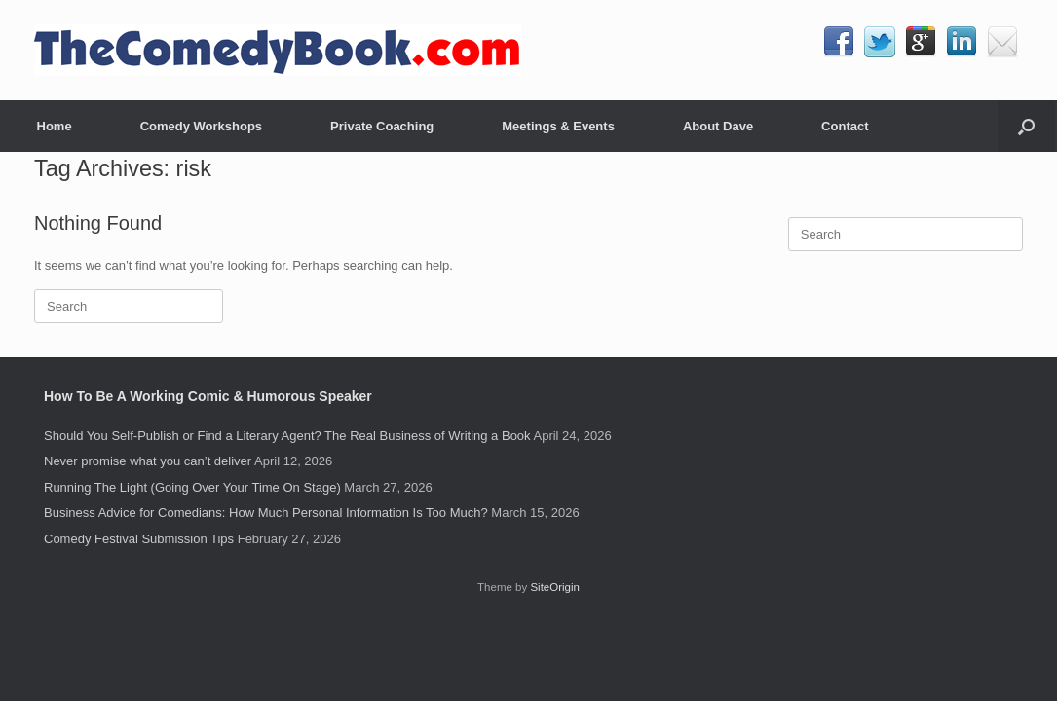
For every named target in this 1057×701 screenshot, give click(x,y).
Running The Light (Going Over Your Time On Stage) (192, 487)
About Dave (718, 126)
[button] (1026, 126)
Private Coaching (382, 126)
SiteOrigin (555, 587)
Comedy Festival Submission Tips (139, 539)
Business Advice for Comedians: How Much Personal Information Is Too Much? (266, 512)
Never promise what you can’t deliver (147, 461)
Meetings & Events (558, 126)
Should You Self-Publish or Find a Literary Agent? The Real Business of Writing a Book (287, 435)
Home (54, 126)
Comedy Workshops (201, 126)
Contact (844, 126)
